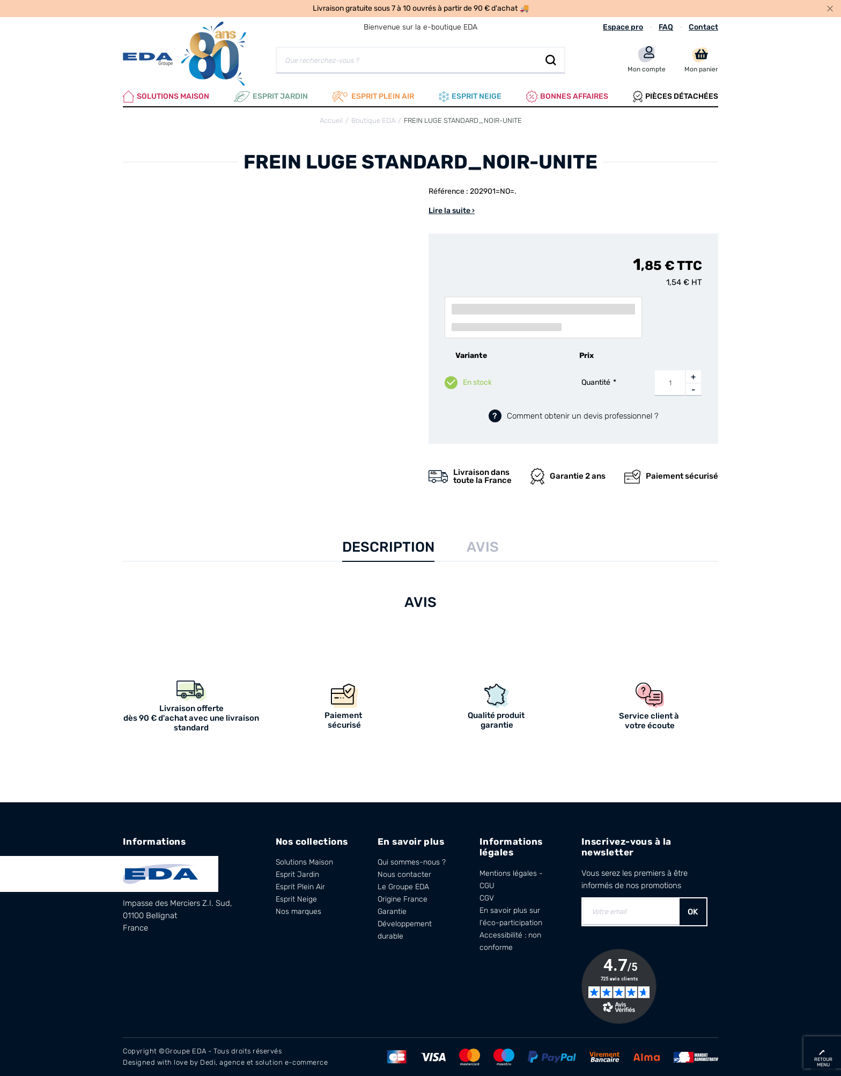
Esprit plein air (373, 97)
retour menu (823, 1062)
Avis (483, 547)
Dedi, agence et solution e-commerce (264, 1062)
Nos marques (298, 911)
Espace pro (623, 27)
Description (388, 547)
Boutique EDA (373, 120)
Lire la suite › (452, 210)
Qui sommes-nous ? (412, 862)
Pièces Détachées (675, 97)
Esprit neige (470, 97)
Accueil (331, 120)
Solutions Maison (166, 97)
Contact (703, 27)
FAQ (666, 27)
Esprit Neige (296, 899)
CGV (486, 898)
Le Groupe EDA (403, 886)
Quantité (595, 382)
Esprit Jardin (271, 97)
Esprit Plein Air (300, 886)
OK (693, 912)
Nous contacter (404, 874)
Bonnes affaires (567, 97)
